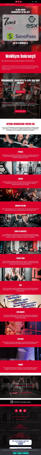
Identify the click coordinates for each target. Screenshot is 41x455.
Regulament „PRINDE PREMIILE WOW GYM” (20, 437)
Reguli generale (20, 436)
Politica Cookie (20, 433)
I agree (14, 453)
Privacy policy (25, 453)
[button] (36, 2)
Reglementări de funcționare (20, 435)
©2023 (20, 432)
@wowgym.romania (26, 402)
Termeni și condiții (20, 419)
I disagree (19, 453)
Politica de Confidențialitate (20, 416)
